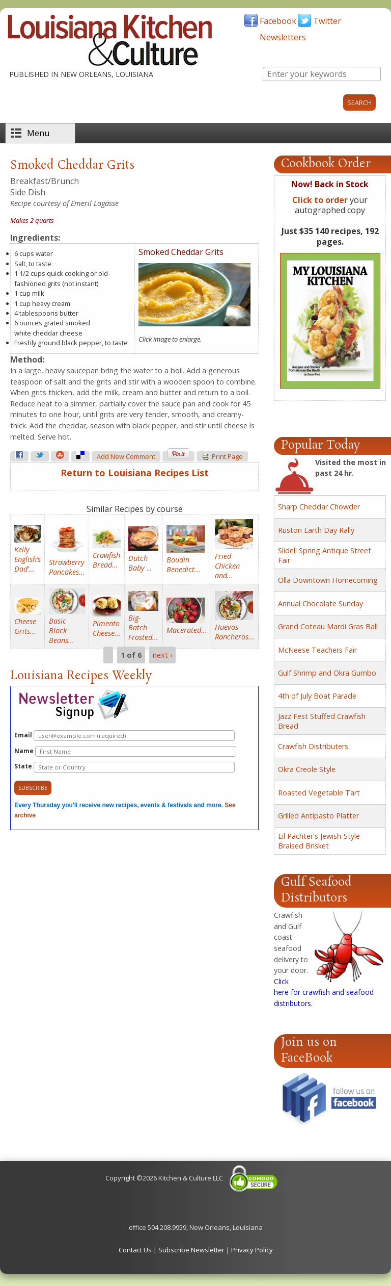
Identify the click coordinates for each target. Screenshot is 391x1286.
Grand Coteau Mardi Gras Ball (328, 626)
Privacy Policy (252, 1249)
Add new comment (126, 456)
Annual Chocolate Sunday (320, 603)
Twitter (327, 21)
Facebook (278, 21)
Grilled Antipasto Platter (318, 815)
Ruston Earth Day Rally (316, 530)
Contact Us (135, 1249)
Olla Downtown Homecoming (328, 580)
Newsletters (283, 37)
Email (124, 735)
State (124, 767)
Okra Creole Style (307, 769)
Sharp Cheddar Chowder (319, 506)
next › (162, 655)
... (139, 563)
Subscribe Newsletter (191, 1249)
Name (125, 751)
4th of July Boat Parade (317, 696)
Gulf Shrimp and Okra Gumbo (327, 673)
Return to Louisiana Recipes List (135, 473)
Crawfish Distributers (313, 746)
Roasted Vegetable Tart (319, 793)
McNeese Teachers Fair (317, 650)
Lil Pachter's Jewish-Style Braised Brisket (319, 841)
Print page (222, 456)
